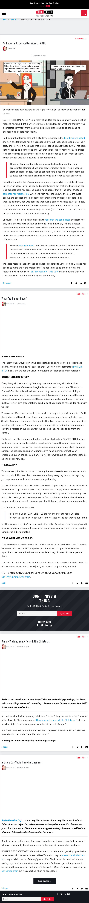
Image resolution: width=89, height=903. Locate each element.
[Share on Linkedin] (80, 283)
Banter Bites (14, 19)
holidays (4, 746)
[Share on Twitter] (76, 283)
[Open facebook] (38, 625)
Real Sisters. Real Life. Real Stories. (44, 3)
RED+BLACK (11, 48)
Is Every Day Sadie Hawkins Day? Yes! (21, 762)
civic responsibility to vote (45, 271)
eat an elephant (26, 245)
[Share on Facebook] (71, 283)
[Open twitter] (42, 625)
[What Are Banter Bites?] (44, 331)
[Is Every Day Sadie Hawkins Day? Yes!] (44, 794)
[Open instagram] (51, 625)
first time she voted (74, 137)
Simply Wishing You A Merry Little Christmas (25, 641)
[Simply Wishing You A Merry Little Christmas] (44, 673)
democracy (7, 283)
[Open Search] (84, 13)
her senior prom (9, 870)
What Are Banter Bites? (14, 298)
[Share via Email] (85, 283)
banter (3, 582)
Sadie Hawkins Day (11, 820)
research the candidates (57, 219)
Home (5, 19)
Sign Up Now (64, 613)
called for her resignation (16, 193)
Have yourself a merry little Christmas (55, 720)
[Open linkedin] (47, 625)
